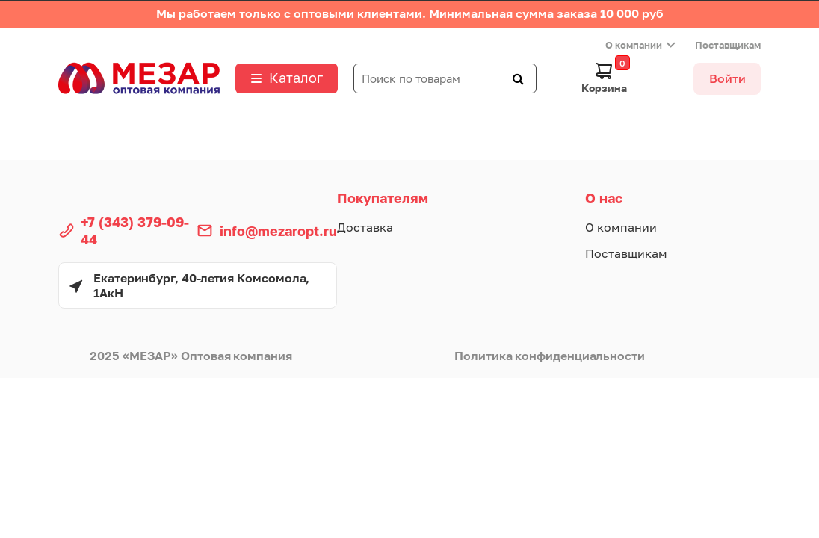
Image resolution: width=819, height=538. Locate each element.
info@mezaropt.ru (278, 231)
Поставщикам (728, 45)
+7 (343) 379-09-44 (135, 230)
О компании (633, 45)
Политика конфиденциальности (549, 355)
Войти (727, 78)
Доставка (365, 227)
